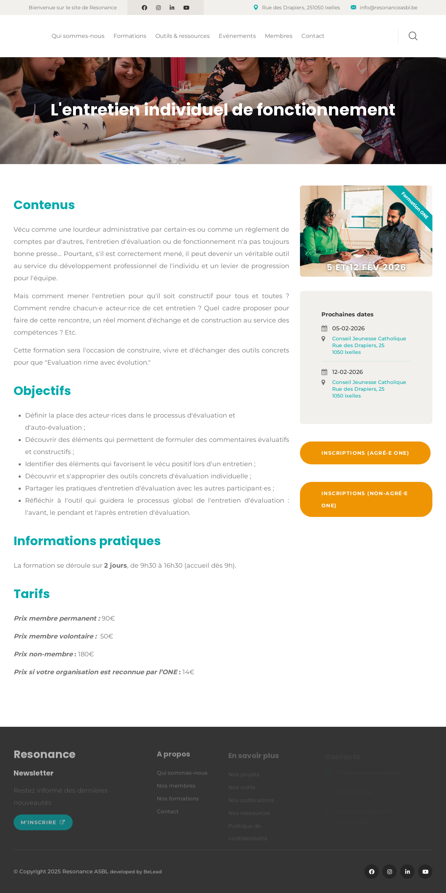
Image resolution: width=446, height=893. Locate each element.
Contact (313, 36)
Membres (278, 36)
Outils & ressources (182, 36)
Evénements (237, 36)
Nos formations (178, 801)
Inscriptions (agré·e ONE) (365, 453)
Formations (129, 36)
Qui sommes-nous (78, 36)
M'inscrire (43, 825)
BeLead (153, 871)
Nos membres (176, 788)
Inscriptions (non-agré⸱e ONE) (364, 499)
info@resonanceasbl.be (388, 7)
